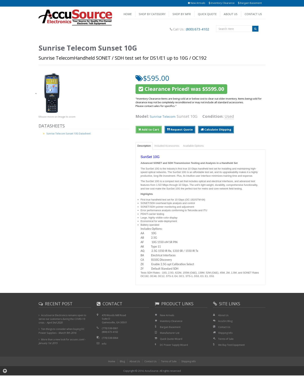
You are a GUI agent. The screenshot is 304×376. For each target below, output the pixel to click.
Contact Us (253, 14)
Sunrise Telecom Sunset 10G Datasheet (69, 133)
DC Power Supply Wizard (174, 345)
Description (145, 146)
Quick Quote (207, 14)
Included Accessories (170, 146)
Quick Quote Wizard (171, 339)
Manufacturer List (170, 333)
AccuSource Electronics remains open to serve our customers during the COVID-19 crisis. (63, 319)
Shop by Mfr (182, 14)
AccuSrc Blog (225, 321)
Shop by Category (152, 14)
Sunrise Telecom (165, 116)
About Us (231, 14)
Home (128, 14)
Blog (121, 362)
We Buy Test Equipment (232, 345)
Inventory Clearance (222, 3)
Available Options (199, 146)
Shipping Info (226, 333)
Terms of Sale (226, 339)
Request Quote (180, 129)
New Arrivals (196, 3)
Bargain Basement (250, 3)
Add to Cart (148, 129)
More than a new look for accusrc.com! (63, 340)
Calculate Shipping (216, 129)
